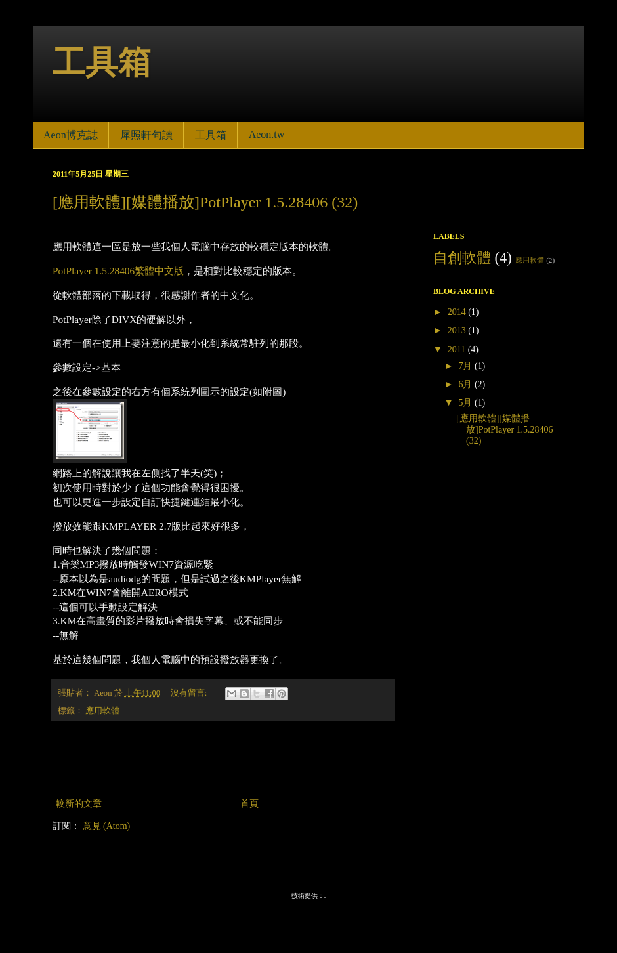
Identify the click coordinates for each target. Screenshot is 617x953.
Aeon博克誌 (70, 134)
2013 (458, 330)
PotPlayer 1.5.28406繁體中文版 (118, 270)
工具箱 (102, 62)
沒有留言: (190, 693)
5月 (466, 403)
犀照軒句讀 (146, 134)
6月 (466, 384)
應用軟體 (102, 710)
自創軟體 (462, 257)
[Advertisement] (223, 759)
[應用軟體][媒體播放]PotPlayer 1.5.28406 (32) (205, 202)
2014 (458, 312)
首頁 (249, 804)
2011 (458, 349)
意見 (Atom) (107, 826)
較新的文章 (79, 804)
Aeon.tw (267, 134)
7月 (466, 366)
